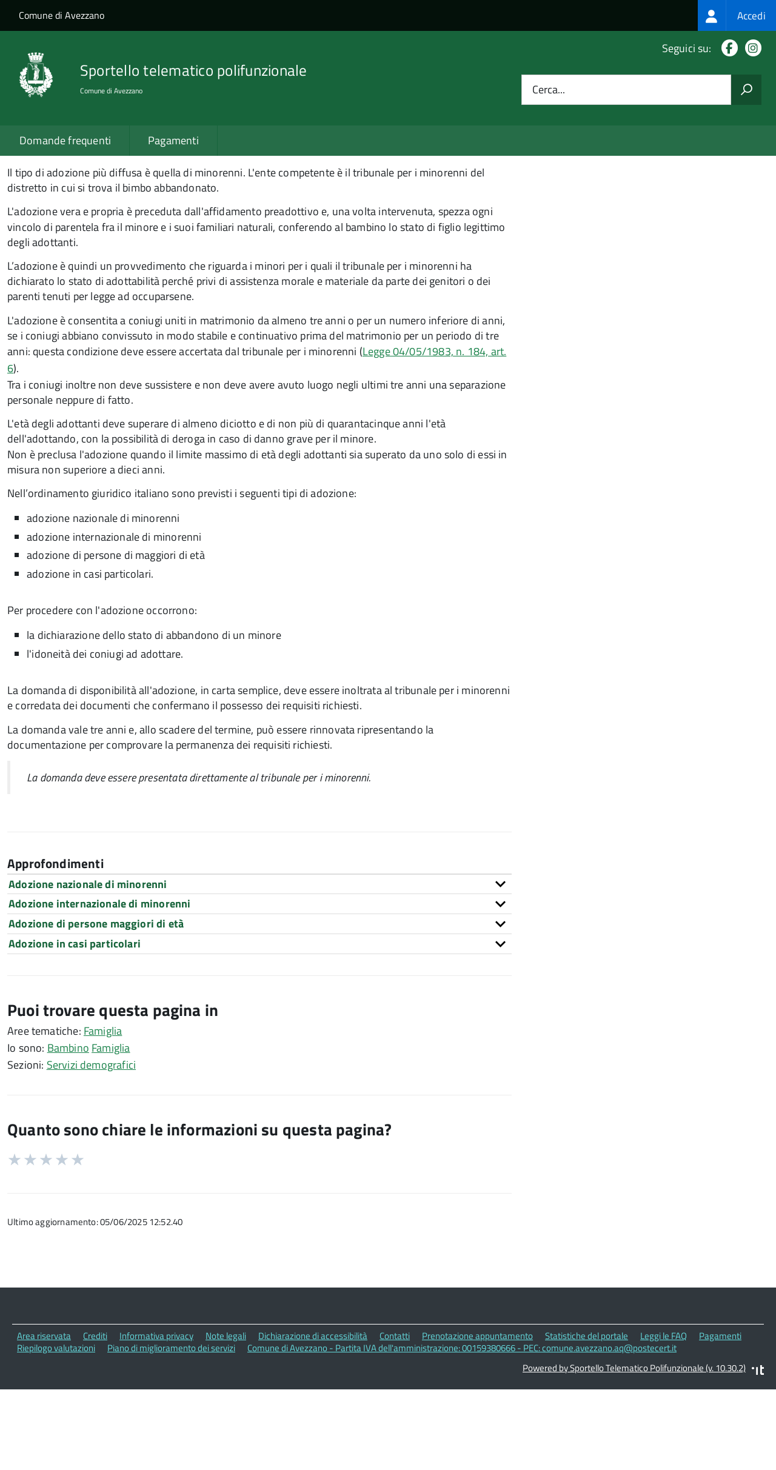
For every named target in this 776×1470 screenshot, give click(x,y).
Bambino (68, 1133)
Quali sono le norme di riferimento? (640, 193)
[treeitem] (737, 15)
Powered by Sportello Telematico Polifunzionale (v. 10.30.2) (634, 1453)
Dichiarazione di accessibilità (312, 1421)
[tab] (259, 970)
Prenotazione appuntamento (477, 1421)
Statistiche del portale (586, 1421)
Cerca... (548, 90)
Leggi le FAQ (663, 1421)
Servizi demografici (91, 1150)
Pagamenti (173, 140)
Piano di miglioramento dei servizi (171, 1433)
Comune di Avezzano (61, 15)
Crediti (95, 1421)
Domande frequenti (65, 140)
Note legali (226, 1421)
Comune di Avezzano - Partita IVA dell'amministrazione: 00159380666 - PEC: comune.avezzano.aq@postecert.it (462, 1433)
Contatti (395, 1421)
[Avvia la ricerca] (746, 90)
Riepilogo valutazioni (56, 1433)
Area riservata (44, 1421)
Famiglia (103, 1116)
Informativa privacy (156, 1421)
